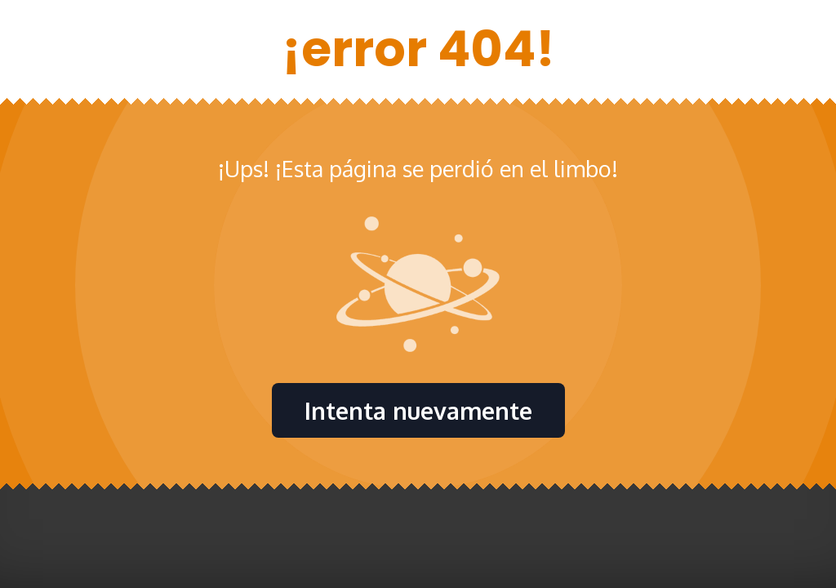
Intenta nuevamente (418, 410)
